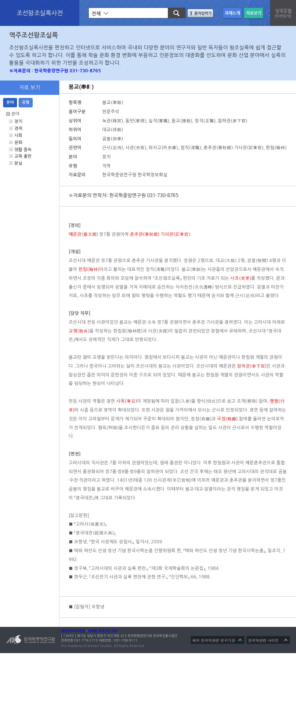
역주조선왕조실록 (33, 35)
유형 (25, 102)
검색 (174, 13)
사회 (18, 135)
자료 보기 (254, 14)
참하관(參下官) (251, 366)
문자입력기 (200, 13)
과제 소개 (233, 14)
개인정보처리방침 (73, 631)
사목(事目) (126, 401)
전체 (96, 13)
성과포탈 (284, 12)
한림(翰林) (88, 269)
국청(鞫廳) (227, 419)
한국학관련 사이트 (263, 640)
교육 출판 (22, 156)
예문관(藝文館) (83, 234)
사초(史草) (240, 278)
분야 (10, 102)
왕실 (18, 163)
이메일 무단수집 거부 (102, 631)
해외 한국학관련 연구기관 (213, 640)
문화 (18, 142)
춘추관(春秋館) (144, 234)
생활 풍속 (22, 149)
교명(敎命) (79, 331)
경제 (18, 128)
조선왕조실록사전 (39, 13)
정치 (18, 121)
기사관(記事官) (175, 234)
